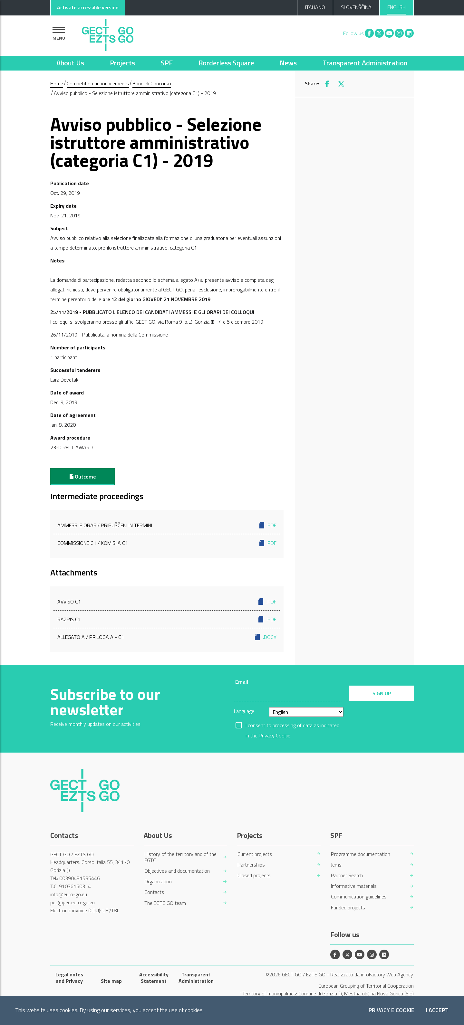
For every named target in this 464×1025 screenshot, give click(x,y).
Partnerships (251, 864)
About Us (70, 62)
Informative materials (354, 886)
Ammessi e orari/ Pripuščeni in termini (166, 525)
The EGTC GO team (165, 903)
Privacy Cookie (274, 735)
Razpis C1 (166, 619)
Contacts (154, 892)
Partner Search (347, 875)
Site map (111, 981)
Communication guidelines (359, 896)
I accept (437, 1010)
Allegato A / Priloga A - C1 (166, 637)
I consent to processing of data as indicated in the (292, 725)
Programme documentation (360, 854)
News (288, 62)
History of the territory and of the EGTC (180, 857)
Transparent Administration (365, 62)
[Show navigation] (58, 33)
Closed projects (254, 875)
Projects (122, 62)
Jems (336, 864)
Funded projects (348, 907)
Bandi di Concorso (151, 83)
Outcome (83, 476)
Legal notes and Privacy (69, 978)
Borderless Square (226, 62)
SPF (167, 62)
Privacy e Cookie (391, 1010)
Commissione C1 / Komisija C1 (166, 543)
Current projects (254, 854)
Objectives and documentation (177, 871)
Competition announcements (98, 83)
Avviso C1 (166, 601)
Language (244, 711)
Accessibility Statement (154, 978)
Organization (158, 881)
